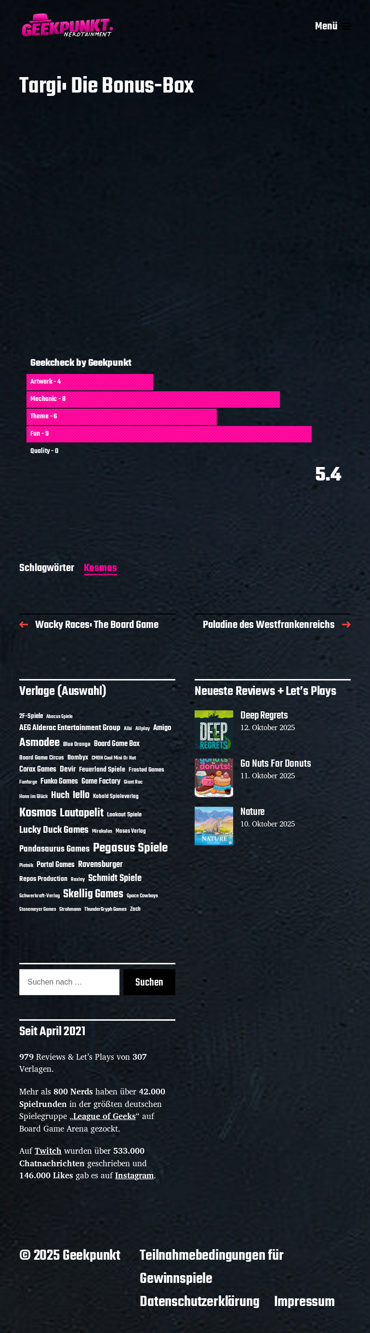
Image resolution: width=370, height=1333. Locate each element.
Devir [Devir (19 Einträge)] (68, 769)
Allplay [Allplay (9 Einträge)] (142, 729)
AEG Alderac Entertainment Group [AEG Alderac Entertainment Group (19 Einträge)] (69, 728)
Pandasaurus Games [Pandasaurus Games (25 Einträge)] (54, 849)
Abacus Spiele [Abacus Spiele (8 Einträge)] (59, 716)
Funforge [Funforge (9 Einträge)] (28, 782)
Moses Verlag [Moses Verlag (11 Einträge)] (131, 831)
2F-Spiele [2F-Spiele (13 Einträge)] (31, 716)
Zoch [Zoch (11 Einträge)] (135, 909)
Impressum (304, 1302)
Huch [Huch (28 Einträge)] (60, 795)
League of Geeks (104, 1115)
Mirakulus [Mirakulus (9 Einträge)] (102, 831)
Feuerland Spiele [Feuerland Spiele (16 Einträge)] (102, 769)
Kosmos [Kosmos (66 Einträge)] (37, 813)
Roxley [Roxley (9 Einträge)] (78, 880)
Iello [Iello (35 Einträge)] (81, 795)
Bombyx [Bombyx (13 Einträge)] (77, 758)
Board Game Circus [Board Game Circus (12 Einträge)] (41, 758)
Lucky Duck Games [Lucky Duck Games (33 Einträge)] (54, 830)
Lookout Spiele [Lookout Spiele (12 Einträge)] (124, 815)
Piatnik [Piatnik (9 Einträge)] (26, 866)
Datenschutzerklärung (199, 1302)
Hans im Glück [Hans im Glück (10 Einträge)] (33, 796)
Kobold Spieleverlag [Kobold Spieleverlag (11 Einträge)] (116, 796)
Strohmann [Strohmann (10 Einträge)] (70, 909)
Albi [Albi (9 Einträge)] (128, 729)
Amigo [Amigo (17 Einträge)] (162, 728)
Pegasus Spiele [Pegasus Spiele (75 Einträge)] (130, 848)
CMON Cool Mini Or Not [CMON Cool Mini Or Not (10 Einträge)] (114, 758)
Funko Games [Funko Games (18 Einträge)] (59, 781)
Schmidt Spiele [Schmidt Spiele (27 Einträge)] (115, 878)
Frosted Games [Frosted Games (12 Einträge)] (146, 770)
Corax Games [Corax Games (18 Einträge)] (37, 769)
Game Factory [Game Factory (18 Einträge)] (100, 781)
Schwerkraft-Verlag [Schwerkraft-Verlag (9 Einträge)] (39, 896)
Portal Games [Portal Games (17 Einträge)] (56, 865)
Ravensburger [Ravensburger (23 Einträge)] (100, 864)
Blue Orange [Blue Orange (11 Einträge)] (77, 744)
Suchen (149, 982)
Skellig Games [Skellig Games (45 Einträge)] (93, 894)
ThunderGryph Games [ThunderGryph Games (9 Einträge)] (105, 910)
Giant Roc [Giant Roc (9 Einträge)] (133, 782)
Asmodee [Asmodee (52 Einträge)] (39, 743)
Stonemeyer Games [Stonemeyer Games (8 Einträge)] (37, 909)
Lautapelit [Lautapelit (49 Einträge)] (82, 813)
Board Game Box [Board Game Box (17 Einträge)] (117, 744)
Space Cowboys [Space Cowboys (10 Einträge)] (142, 896)
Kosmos (100, 569)
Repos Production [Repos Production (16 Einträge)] (43, 879)
